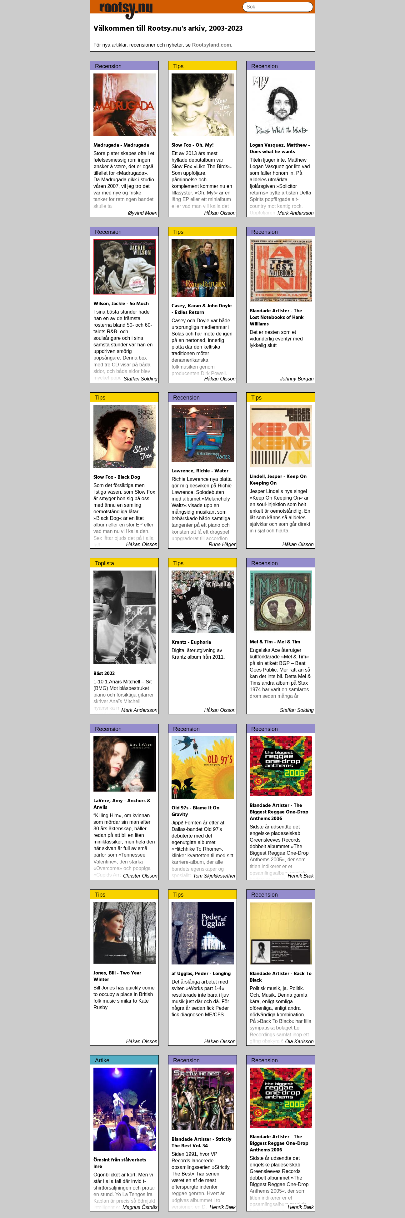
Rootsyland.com (211, 45)
